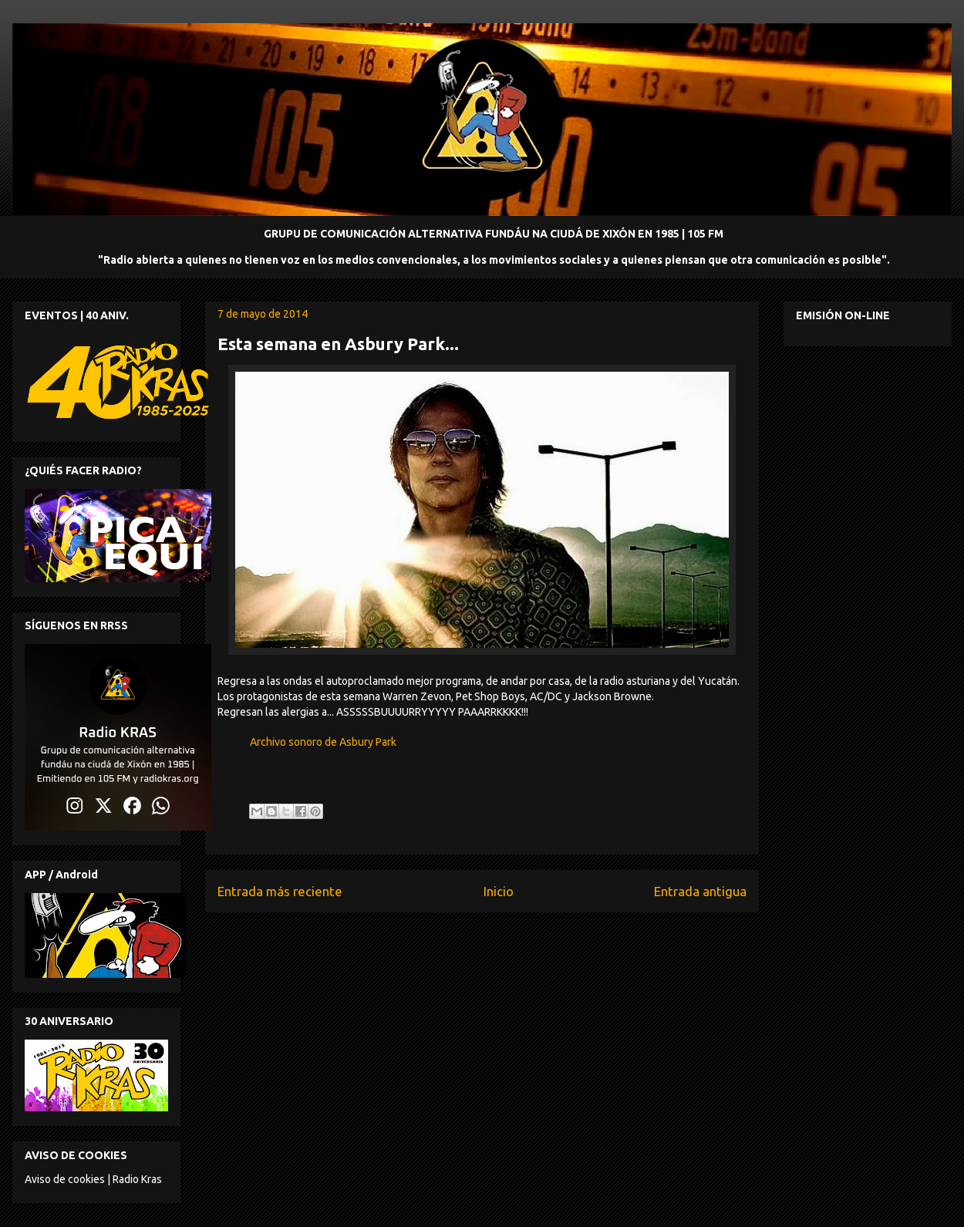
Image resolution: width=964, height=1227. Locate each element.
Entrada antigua (700, 891)
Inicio (499, 891)
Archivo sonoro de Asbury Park (323, 742)
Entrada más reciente (279, 891)
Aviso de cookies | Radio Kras (93, 1179)
